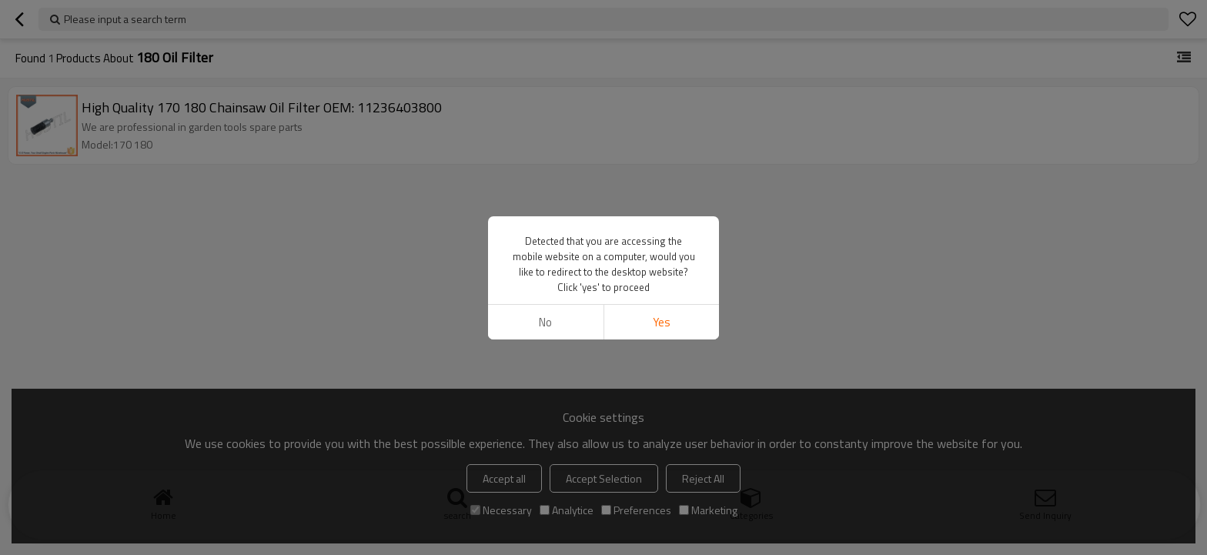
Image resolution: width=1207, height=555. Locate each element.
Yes (661, 322)
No (545, 322)
